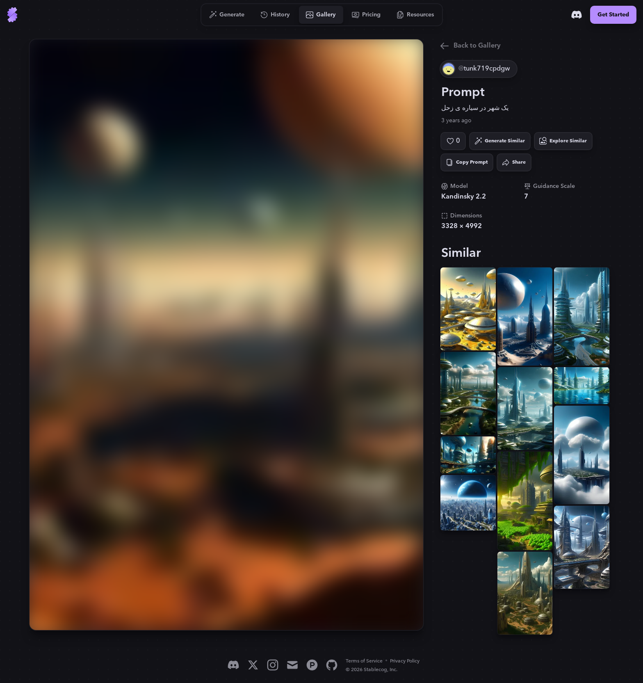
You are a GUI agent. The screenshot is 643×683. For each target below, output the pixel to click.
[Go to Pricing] (366, 14)
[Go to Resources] (415, 14)
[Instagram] (273, 665)
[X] (253, 665)
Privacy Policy (405, 661)
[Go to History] (275, 14)
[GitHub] (332, 665)
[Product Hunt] (312, 665)
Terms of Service (364, 661)
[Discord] (576, 14)
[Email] (292, 665)
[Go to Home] (12, 15)
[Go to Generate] (227, 14)
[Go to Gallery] (321, 14)
